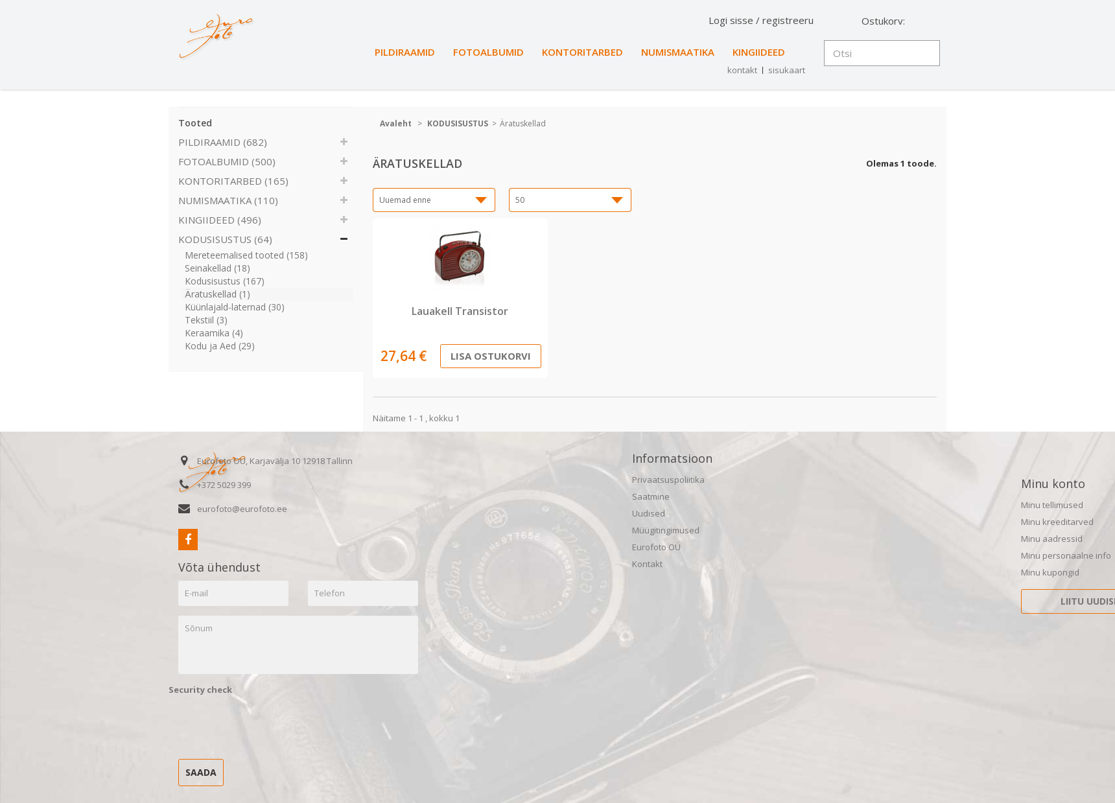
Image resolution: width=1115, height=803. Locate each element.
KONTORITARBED (582, 51)
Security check (200, 689)
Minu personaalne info (1066, 555)
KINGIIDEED (759, 51)
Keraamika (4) (214, 333)
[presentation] (267, 724)
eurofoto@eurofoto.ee (242, 509)
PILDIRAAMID (405, 51)
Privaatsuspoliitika (668, 479)
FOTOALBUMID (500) (227, 161)
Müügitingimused (665, 530)
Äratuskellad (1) (217, 294)
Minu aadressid (1052, 538)
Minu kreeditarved (1057, 522)
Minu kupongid (1050, 572)
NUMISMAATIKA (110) (228, 200)
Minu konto (1053, 483)
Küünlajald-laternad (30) (235, 307)
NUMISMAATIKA (677, 51)
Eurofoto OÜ (656, 547)
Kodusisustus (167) (224, 281)
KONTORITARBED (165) (233, 180)
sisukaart (786, 70)
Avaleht (396, 123)
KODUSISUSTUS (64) (225, 239)
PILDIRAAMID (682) (222, 141)
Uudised (648, 513)
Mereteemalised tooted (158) (246, 255)
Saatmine (651, 496)
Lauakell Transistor (460, 311)
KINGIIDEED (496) (219, 219)
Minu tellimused (1052, 505)
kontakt (742, 70)
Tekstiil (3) (206, 320)
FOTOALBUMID (488, 51)
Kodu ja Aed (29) (220, 346)
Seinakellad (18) (217, 268)
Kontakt (647, 564)
